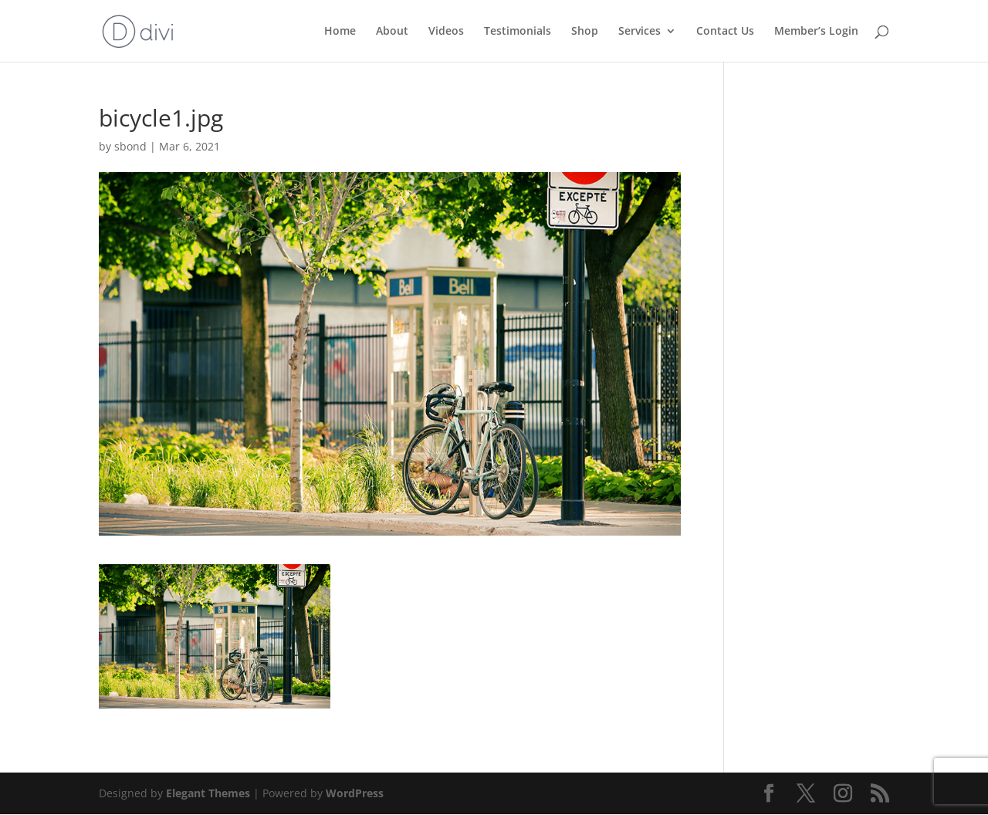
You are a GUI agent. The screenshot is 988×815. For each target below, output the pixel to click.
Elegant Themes (208, 793)
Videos (446, 31)
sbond (130, 146)
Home (340, 31)
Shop (584, 31)
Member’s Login (816, 31)
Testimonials (517, 31)
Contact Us (725, 31)
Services (639, 31)
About (392, 31)
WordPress (355, 793)
